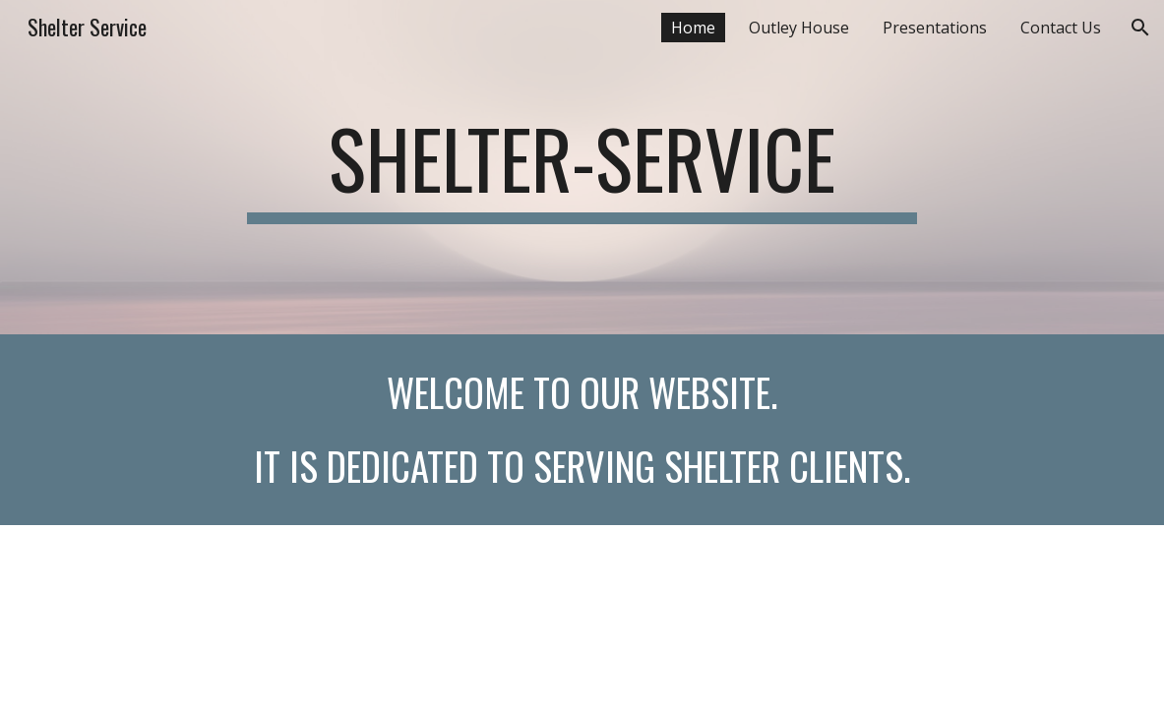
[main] (582, 167)
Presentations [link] (935, 27)
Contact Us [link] (1060, 27)
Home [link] (693, 27)
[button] (1140, 27)
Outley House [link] (799, 27)
